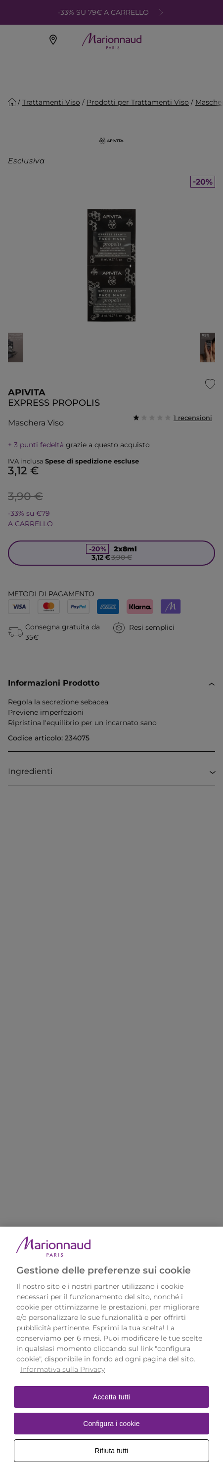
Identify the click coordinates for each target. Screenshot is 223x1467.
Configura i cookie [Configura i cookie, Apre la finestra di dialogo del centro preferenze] (111, 1435)
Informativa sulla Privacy (62, 1381)
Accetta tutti (111, 1409)
